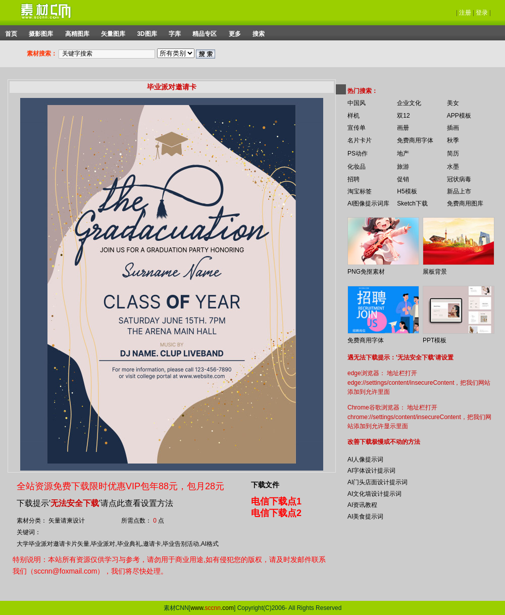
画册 (403, 127)
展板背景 (435, 271)
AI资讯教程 (362, 504)
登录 (482, 12)
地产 (403, 153)
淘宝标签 (359, 191)
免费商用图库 (465, 203)
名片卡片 (359, 140)
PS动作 (357, 153)
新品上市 (459, 191)
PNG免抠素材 (366, 271)
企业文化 (409, 103)
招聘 (353, 179)
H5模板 (407, 191)
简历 (453, 153)
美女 (453, 103)
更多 (235, 33)
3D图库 (147, 33)
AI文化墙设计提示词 (374, 493)
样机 (353, 115)
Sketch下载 (412, 203)
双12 (403, 115)
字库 (175, 33)
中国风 (356, 103)
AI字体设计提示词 (371, 470)
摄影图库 (41, 33)
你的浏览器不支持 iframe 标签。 (341, 81)
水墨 (453, 166)
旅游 (403, 166)
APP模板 (459, 115)
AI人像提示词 (365, 459)
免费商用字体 (415, 140)
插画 (453, 127)
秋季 (453, 140)
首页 (11, 33)
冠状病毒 (459, 179)
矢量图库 (113, 33)
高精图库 (77, 33)
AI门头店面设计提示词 (377, 482)
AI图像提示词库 (368, 203)
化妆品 (356, 166)
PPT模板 (434, 340)
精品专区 (204, 33)
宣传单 (356, 127)
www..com (212, 607)
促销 (403, 179)
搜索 (258, 33)
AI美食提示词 (365, 516)
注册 (465, 12)
